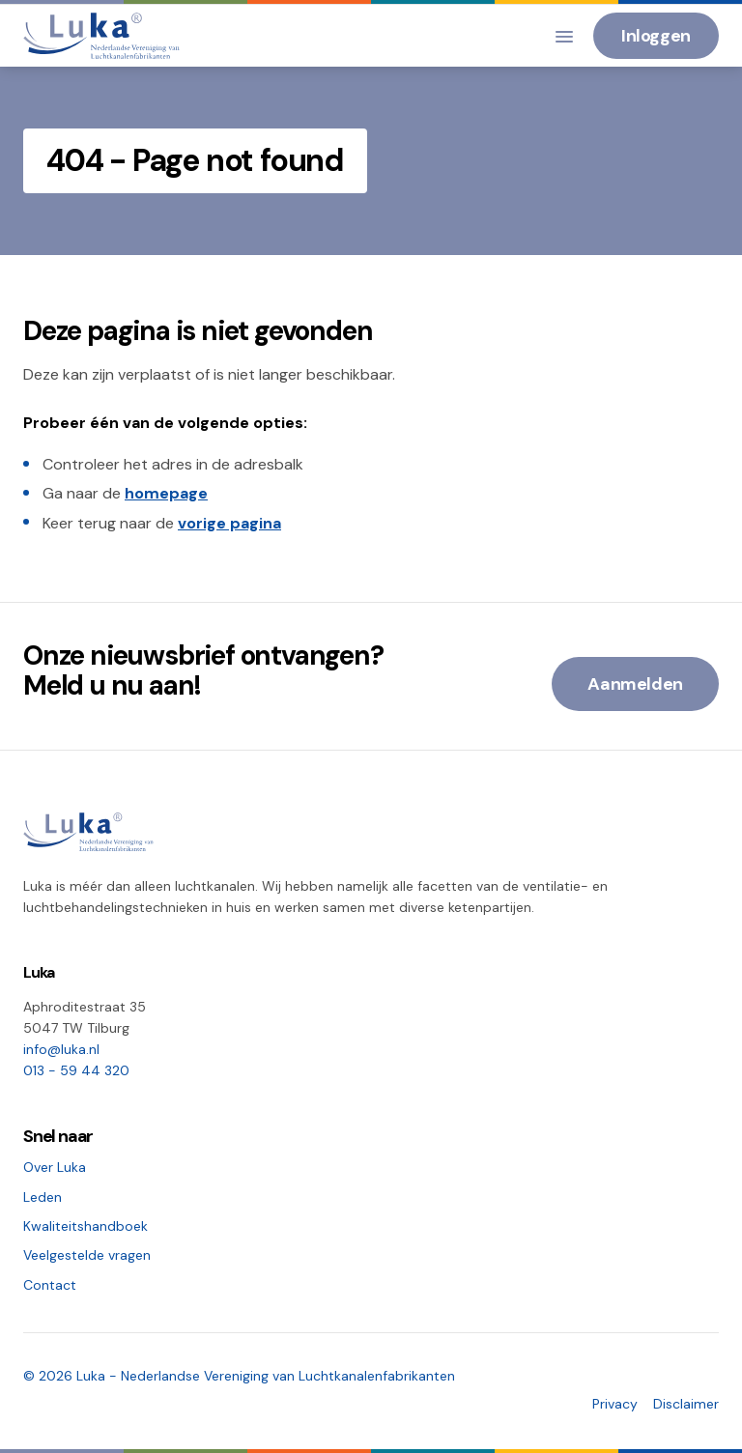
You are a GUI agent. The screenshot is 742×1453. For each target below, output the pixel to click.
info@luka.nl (61, 1049)
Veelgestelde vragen (87, 1255)
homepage (166, 493)
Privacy (615, 1403)
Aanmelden (635, 684)
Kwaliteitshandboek (85, 1226)
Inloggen (656, 35)
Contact (49, 1285)
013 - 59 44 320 (76, 1070)
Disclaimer (686, 1403)
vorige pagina (229, 523)
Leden (42, 1197)
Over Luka (54, 1167)
